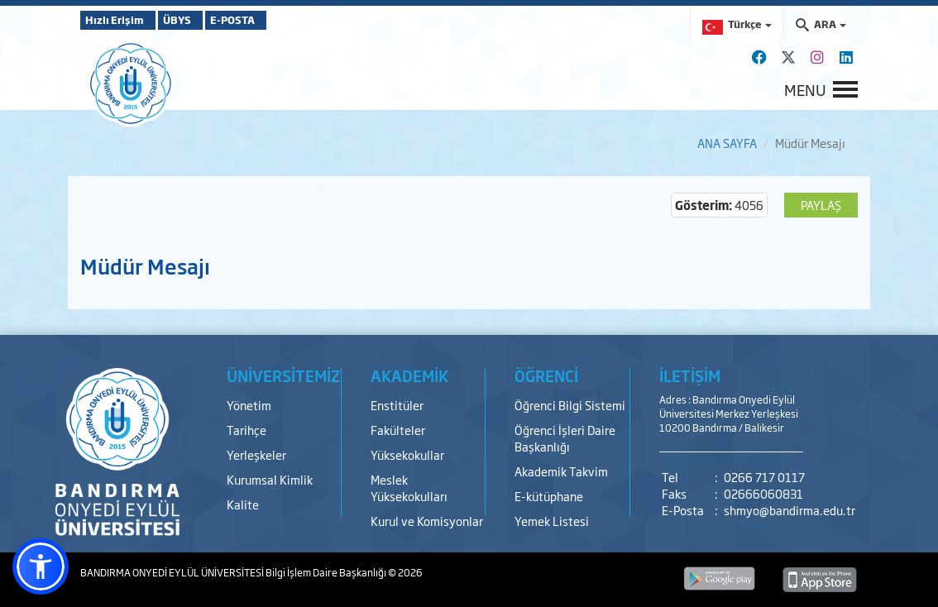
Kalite (243, 504)
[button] (41, 566)
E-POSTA (278, 19)
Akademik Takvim (561, 471)
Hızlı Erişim (121, 19)
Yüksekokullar (407, 454)
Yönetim (249, 404)
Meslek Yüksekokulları (409, 487)
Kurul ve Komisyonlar (427, 520)
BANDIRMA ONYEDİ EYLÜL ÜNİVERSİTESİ (173, 572)
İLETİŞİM (689, 375)
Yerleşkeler (256, 454)
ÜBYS (202, 19)
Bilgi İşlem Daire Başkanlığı (327, 572)
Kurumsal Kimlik (270, 479)
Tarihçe (246, 429)
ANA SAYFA (727, 142)
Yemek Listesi (551, 520)
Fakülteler (398, 429)
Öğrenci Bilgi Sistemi (569, 404)
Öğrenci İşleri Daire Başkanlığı (564, 438)
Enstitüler (397, 404)
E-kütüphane (548, 495)
